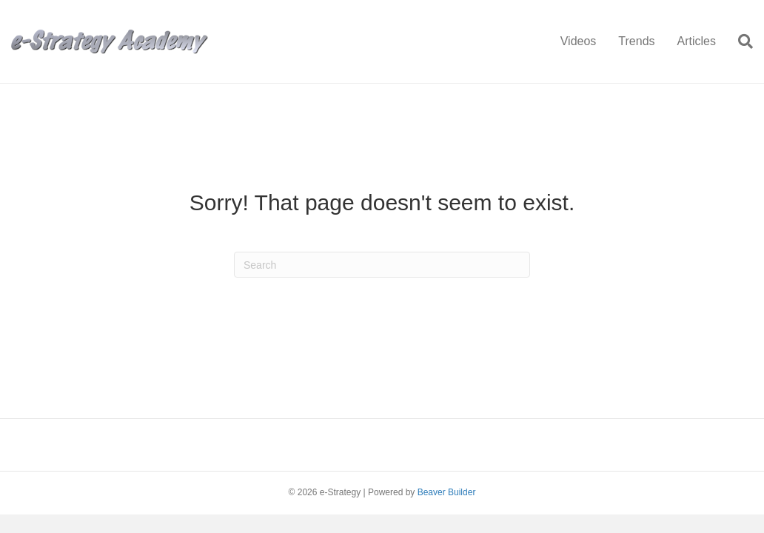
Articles (696, 41)
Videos (578, 41)
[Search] (740, 41)
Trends (636, 41)
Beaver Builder (447, 492)
